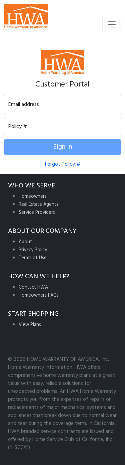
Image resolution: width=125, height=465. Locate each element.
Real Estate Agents (38, 204)
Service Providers (37, 212)
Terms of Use (33, 258)
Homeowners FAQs (39, 295)
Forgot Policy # (62, 164)
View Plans (30, 325)
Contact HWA (33, 287)
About (25, 242)
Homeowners (33, 196)
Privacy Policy (33, 250)
